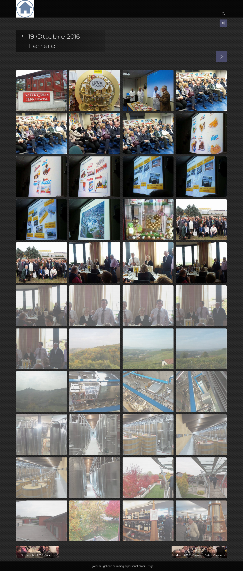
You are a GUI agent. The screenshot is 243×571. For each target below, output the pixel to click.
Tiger (151, 566)
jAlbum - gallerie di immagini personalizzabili (119, 566)
